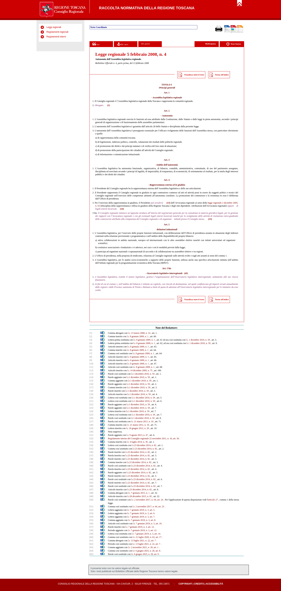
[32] (91, 438)
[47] (91, 489)
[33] (91, 442)
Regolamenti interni (56, 36)
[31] (91, 435)
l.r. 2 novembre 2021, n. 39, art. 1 (143, 547)
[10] (91, 363)
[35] (91, 448)
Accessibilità (214, 583)
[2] (91, 336)
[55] (91, 520)
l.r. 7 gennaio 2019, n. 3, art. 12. (139, 527)
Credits (199, 583)
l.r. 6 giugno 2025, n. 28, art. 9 (145, 554)
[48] (91, 493)
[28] (91, 425)
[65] (91, 554)
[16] (91, 384)
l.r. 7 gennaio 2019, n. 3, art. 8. (142, 520)
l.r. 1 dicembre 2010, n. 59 (198, 339)
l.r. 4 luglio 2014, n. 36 (137, 442)
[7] (91, 353)
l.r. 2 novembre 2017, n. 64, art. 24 (147, 499)
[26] (91, 418)
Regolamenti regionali (57, 32)
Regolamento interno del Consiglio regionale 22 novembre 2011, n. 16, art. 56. (143, 438)
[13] (91, 374)
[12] (91, 370)
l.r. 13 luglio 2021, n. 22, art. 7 (142, 540)
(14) (122, 209)
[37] (91, 455)
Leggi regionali (53, 27)
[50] (91, 499)
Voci (96, 44)
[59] (91, 533)
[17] (91, 387)
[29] (91, 428)
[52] (91, 510)
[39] (91, 462)
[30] (91, 431)
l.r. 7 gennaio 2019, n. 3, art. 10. (147, 523)
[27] (91, 421)
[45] (91, 482)
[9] (91, 360)
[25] (91, 414)
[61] (91, 540)
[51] (91, 506)
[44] (91, 479)
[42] (91, 472)
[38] (91, 459)
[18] (91, 391)
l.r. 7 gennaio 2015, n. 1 (139, 493)
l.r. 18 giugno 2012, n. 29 (137, 428)
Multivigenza (210, 44)
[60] (91, 537)
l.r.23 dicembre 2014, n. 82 (144, 445)
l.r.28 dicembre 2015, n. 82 (139, 496)
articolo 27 (213, 499)
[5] (91, 346)
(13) (168, 202)
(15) (210, 219)
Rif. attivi (122, 44)
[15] (91, 380)
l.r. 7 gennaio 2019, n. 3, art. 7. (141, 516)
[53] (91, 513)
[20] (91, 397)
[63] (91, 547)
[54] (91, 516)
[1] (91, 333)
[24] (91, 411)
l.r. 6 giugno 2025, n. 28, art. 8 (146, 550)
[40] (91, 465)
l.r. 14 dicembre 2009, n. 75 (139, 370)
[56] (91, 523)
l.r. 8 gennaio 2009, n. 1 (138, 336)
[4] (91, 343)
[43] (91, 476)
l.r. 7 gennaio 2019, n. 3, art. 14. (146, 533)
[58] (91, 530)
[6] (91, 350)
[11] (91, 367)
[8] (91, 357)
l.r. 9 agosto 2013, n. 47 (137, 435)
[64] (91, 550)
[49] (91, 496)
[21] (91, 401)
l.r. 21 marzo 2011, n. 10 (142, 421)
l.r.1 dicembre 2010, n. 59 (142, 374)
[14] (91, 377)
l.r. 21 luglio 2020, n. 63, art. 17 (147, 537)
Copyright (185, 583)
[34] (91, 445)
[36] (91, 452)
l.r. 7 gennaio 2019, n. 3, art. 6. (141, 513)
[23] (91, 408)
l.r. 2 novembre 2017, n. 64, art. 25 (148, 506)
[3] (91, 339)
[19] (91, 394)
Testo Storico (233, 44)
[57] (91, 527)
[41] (91, 469)
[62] (91, 544)
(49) (186, 273)
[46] (91, 486)
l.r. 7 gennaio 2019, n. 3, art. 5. (141, 510)
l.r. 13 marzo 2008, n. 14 (139, 333)
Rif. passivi (145, 44)
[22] (91, 404)
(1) (108, 105)
